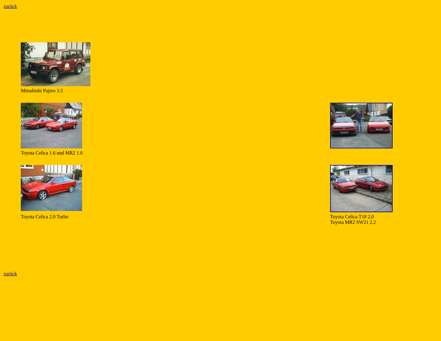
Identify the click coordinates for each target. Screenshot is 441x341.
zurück (10, 6)
